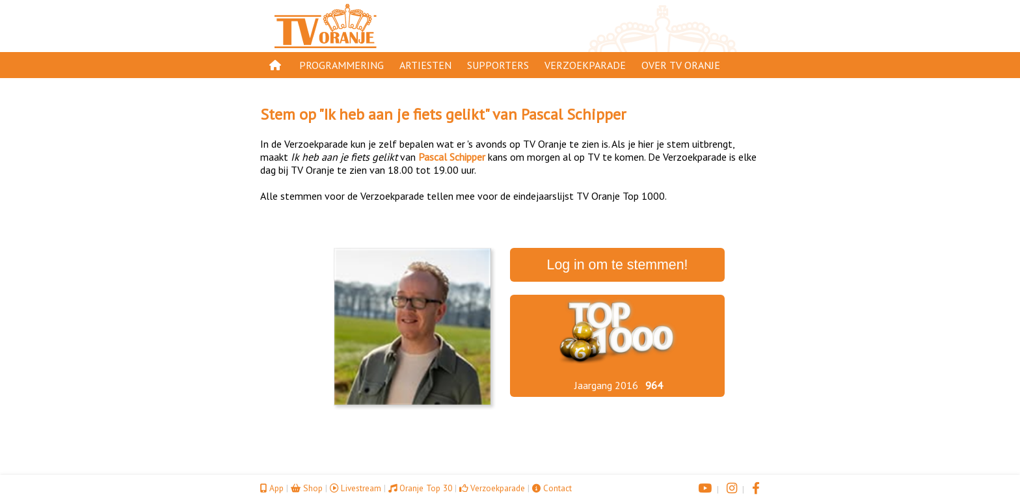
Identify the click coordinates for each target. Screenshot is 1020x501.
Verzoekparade (585, 65)
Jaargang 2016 (606, 385)
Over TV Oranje (680, 65)
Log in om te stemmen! (617, 265)
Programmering (341, 65)
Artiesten (425, 65)
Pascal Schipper (573, 114)
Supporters (498, 65)
